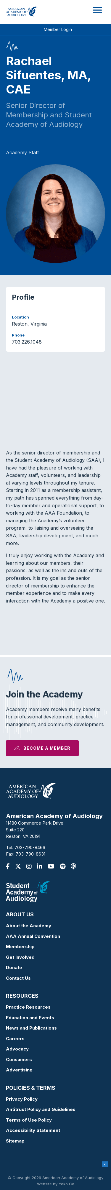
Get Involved (20, 957)
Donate (14, 967)
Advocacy (17, 1049)
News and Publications (31, 1028)
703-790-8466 (30, 847)
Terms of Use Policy (29, 1120)
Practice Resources (28, 1007)
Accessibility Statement (33, 1130)
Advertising (19, 1070)
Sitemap (15, 1141)
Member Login (58, 29)
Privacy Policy (22, 1099)
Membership (20, 946)
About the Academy (28, 925)
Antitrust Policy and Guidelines (40, 1109)
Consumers (19, 1059)
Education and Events (30, 1017)
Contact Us (18, 978)
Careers (15, 1038)
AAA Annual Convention (33, 936)
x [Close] (105, 1164)
